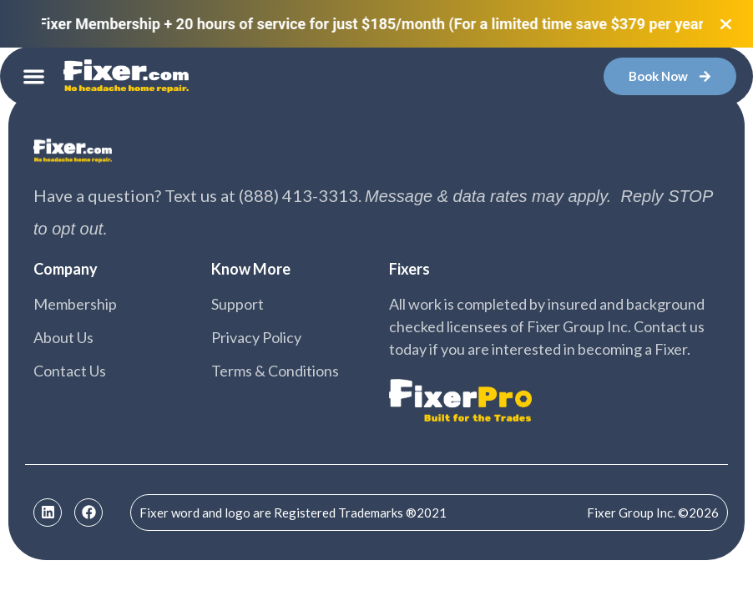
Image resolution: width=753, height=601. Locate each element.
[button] (34, 76)
